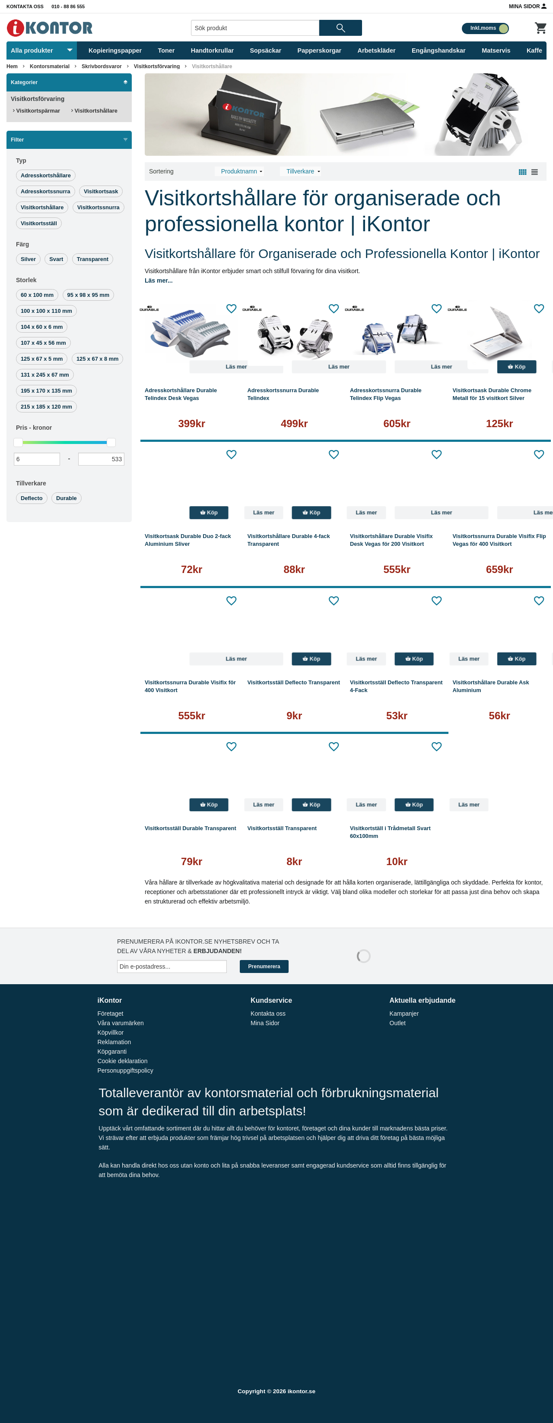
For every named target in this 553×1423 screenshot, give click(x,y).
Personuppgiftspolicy (125, 1070)
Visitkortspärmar (36, 110)
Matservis (496, 50)
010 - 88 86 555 (68, 6)
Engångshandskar (439, 50)
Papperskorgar (320, 50)
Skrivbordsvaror (102, 66)
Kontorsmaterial (50, 66)
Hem (12, 66)
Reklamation (114, 1042)
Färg (22, 244)
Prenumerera (264, 966)
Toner (166, 50)
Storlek (26, 280)
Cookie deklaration (122, 1061)
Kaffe (534, 50)
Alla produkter (42, 50)
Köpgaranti (112, 1051)
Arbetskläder (377, 50)
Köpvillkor (110, 1032)
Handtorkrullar (212, 50)
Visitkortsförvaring (157, 66)
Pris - (34, 427)
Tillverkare (31, 483)
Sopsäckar (265, 50)
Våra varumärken (120, 1023)
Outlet (398, 1023)
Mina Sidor (528, 6)
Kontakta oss (25, 6)
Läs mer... (159, 280)
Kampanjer (404, 1013)
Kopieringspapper (115, 50)
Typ (21, 160)
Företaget (110, 1013)
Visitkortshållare (212, 66)
